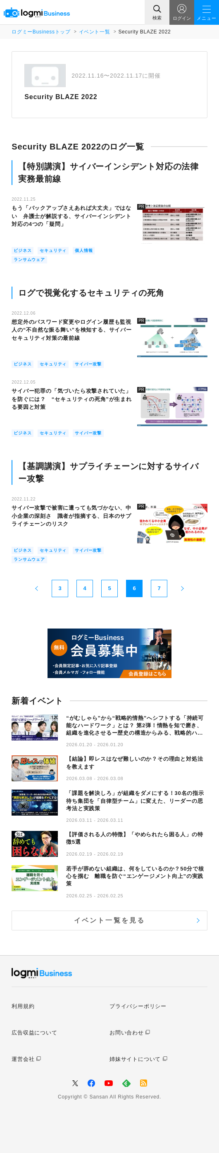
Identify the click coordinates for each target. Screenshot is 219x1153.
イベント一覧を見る (109, 920)
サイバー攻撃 (88, 364)
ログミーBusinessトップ (41, 31)
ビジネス (22, 250)
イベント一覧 (94, 31)
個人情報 (84, 250)
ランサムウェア (29, 259)
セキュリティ (53, 250)
